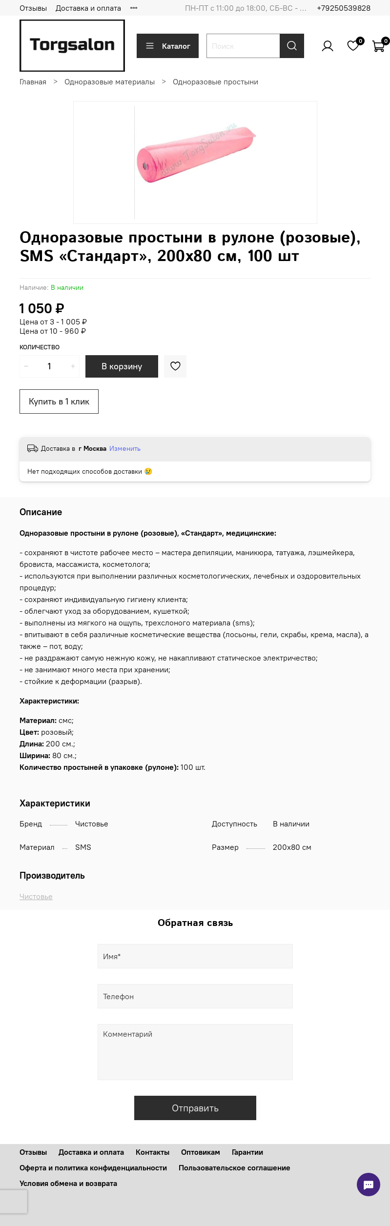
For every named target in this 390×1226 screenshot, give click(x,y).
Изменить (125, 448)
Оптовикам (200, 1152)
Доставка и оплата (88, 8)
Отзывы (33, 8)
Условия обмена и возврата (68, 1183)
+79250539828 (343, 8)
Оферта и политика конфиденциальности (93, 1167)
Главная (33, 81)
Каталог (167, 46)
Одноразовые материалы (109, 81)
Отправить (195, 1108)
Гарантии (247, 1152)
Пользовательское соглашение (234, 1167)
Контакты (152, 1152)
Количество (40, 347)
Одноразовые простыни (215, 81)
